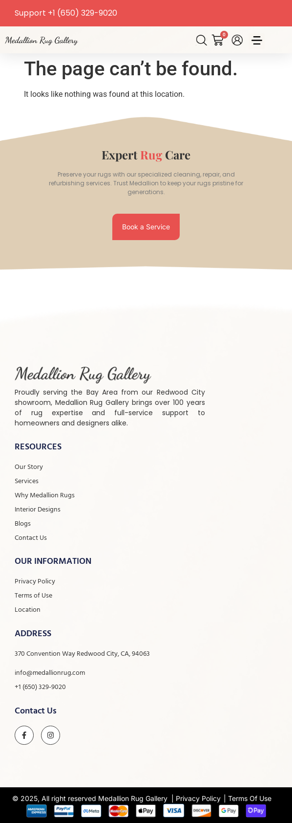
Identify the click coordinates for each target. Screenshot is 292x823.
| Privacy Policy (196, 798)
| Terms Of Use (247, 798)
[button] (257, 41)
